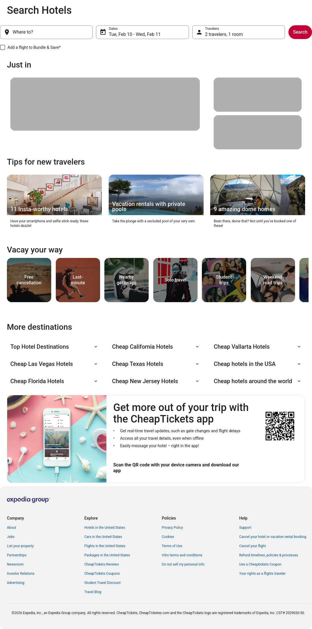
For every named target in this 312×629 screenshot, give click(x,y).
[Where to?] (46, 32)
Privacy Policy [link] (172, 528)
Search (300, 32)
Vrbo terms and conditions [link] (182, 555)
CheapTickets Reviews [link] (101, 564)
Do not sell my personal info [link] (183, 564)
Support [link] (245, 528)
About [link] (11, 528)
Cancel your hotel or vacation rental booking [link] (273, 537)
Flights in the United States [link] (104, 546)
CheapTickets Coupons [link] (102, 574)
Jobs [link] (10, 537)
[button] (54, 347)
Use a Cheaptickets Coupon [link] (260, 564)
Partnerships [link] (16, 555)
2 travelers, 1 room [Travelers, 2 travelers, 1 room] (224, 34)
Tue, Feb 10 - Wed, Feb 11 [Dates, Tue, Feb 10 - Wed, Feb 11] (134, 34)
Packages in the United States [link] (107, 555)
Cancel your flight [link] (252, 546)
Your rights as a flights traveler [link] (262, 574)
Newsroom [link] (15, 564)
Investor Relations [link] (21, 574)
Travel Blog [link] (92, 592)
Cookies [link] (168, 537)
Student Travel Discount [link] (102, 583)
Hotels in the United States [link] (104, 528)
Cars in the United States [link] (103, 537)
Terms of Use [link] (172, 546)
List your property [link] (20, 546)
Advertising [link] (15, 583)
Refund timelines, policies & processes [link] (268, 555)
